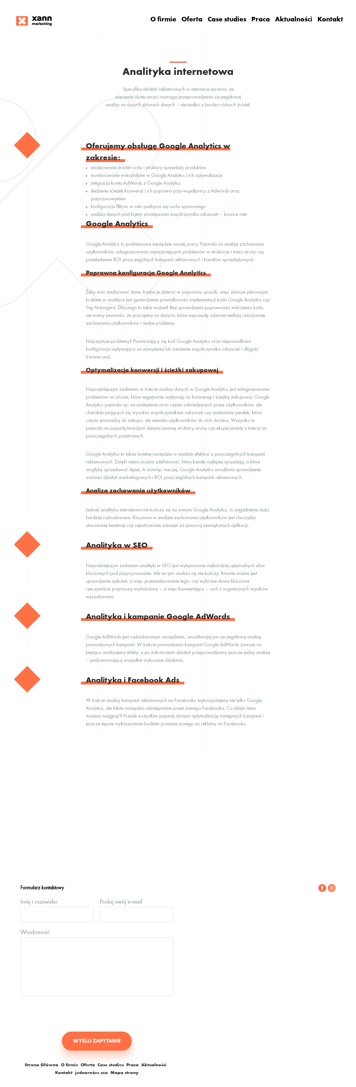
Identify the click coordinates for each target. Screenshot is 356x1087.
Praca (260, 20)
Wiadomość (35, 932)
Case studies (227, 20)
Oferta (191, 20)
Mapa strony (124, 1073)
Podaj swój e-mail (121, 902)
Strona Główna (41, 1065)
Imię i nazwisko (38, 902)
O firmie (163, 20)
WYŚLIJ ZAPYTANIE (97, 1041)
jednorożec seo (91, 1073)
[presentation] (69, 1013)
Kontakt (330, 20)
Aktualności (293, 20)
